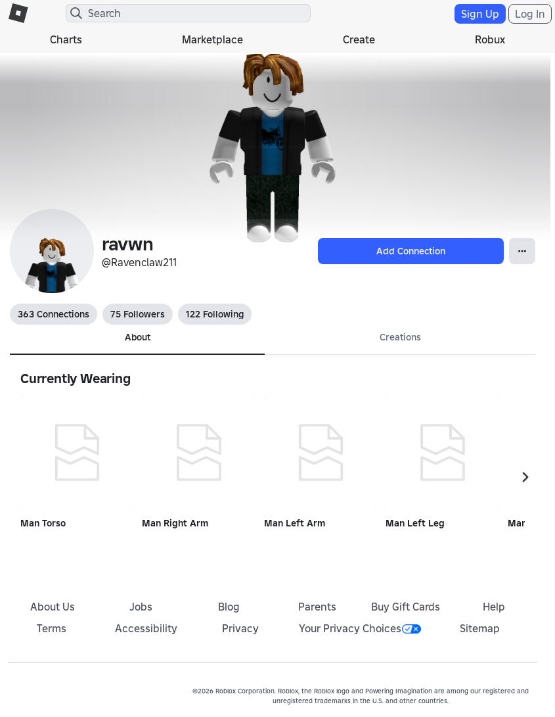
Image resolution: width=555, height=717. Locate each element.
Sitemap (480, 628)
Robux (490, 39)
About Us (52, 606)
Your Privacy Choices (360, 628)
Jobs (140, 606)
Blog (229, 606)
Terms (51, 628)
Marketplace (212, 39)
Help (494, 606)
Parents (317, 606)
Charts (66, 39)
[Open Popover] (522, 251)
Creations (400, 337)
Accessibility (146, 628)
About (137, 337)
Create (359, 39)
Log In (530, 13)
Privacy (240, 628)
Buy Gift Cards (405, 606)
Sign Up (480, 13)
